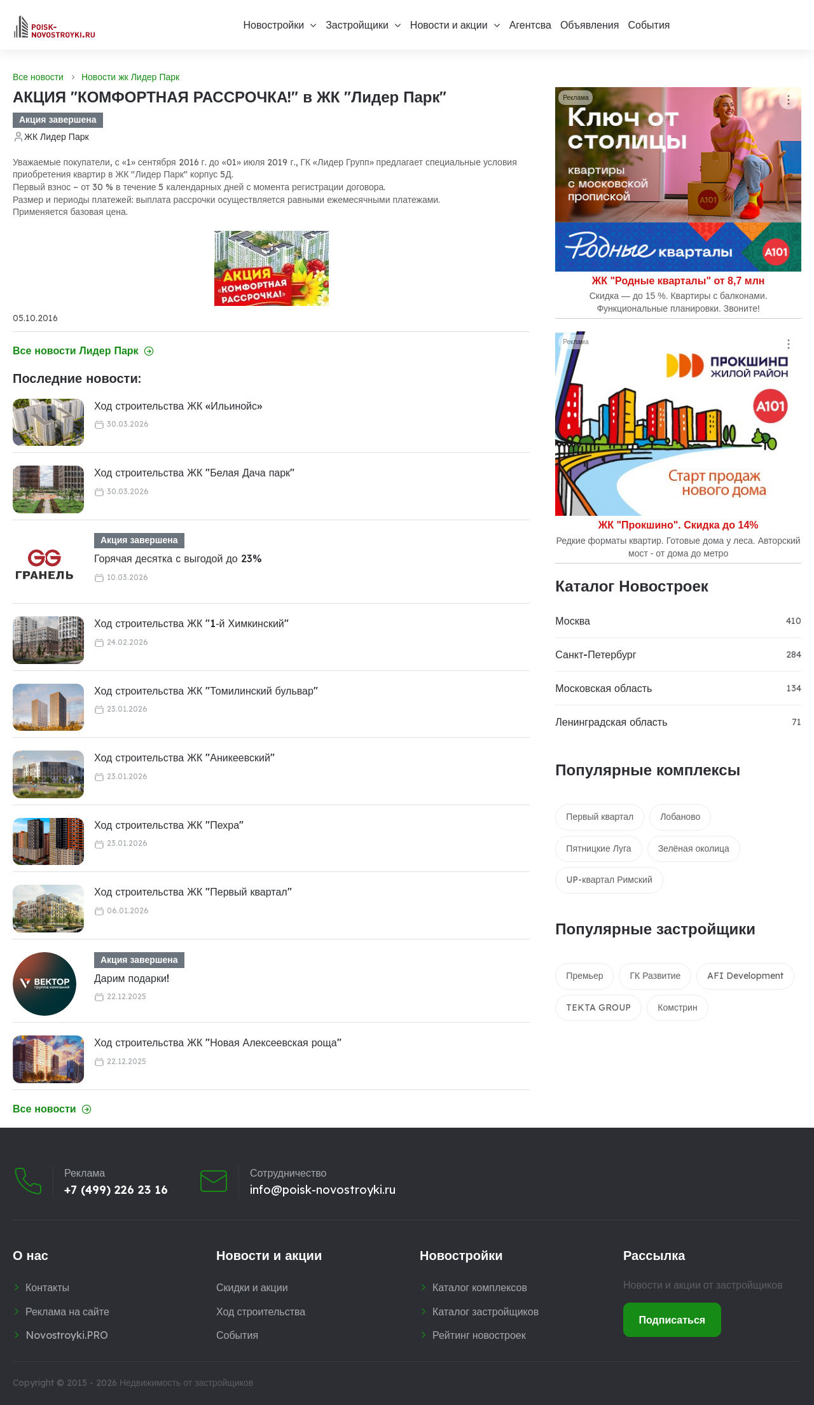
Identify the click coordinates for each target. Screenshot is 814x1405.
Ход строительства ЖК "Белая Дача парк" (194, 472)
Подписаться (672, 1319)
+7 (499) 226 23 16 (116, 1190)
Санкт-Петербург (595, 654)
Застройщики (357, 24)
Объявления (589, 24)
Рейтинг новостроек (479, 1335)
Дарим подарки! (131, 978)
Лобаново (680, 816)
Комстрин (677, 1007)
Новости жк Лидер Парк (130, 77)
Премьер (584, 975)
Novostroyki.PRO (66, 1335)
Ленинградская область (611, 722)
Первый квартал (599, 816)
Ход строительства (260, 1311)
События (649, 24)
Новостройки (273, 24)
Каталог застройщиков (485, 1311)
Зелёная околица (693, 848)
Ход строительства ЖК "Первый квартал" (193, 891)
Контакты (47, 1287)
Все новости (38, 77)
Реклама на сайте (67, 1311)
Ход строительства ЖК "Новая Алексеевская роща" (217, 1042)
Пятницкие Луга (598, 848)
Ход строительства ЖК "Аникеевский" (184, 757)
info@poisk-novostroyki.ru (323, 1190)
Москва (572, 620)
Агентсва (530, 24)
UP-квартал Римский (609, 879)
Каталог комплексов (479, 1287)
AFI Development (745, 975)
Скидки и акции (252, 1287)
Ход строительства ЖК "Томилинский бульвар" (206, 690)
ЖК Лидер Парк (56, 136)
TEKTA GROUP (598, 1007)
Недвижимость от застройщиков (186, 1382)
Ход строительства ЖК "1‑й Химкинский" (191, 623)
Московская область (603, 688)
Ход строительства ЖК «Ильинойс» (178, 405)
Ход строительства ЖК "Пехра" (169, 825)
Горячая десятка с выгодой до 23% (178, 558)
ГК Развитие (655, 975)
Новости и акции (449, 24)
